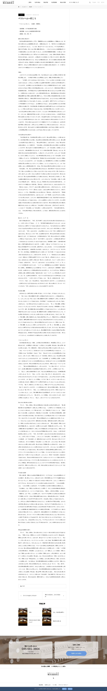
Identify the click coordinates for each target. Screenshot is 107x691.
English (94, 2)
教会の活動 (63, 2)
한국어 (102, 2)
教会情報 (41, 684)
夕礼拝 (21, 14)
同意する (64, 688)
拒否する (70, 688)
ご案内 (29, 2)
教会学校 (46, 2)
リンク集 (54, 684)
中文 (98, 2)
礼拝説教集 (54, 2)
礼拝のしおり (48, 684)
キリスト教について (74, 2)
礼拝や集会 (37, 2)
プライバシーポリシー (63, 684)
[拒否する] (105, 689)
